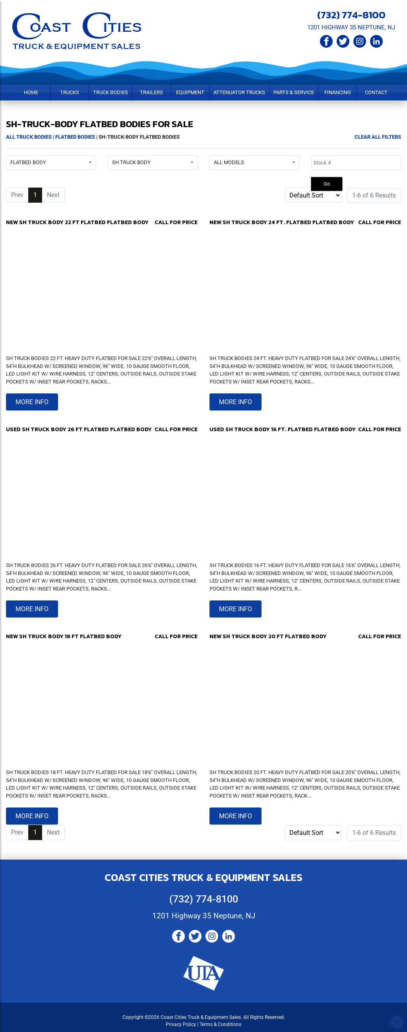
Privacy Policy (181, 1024)
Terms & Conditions (220, 1024)
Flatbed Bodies (75, 137)
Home (31, 92)
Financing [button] (337, 92)
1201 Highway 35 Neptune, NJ (203, 915)
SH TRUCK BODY (131, 162)
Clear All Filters (378, 137)
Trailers (151, 92)
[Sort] (313, 195)
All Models (229, 162)
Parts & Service (293, 92)
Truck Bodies (110, 92)
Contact (376, 92)
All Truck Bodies (29, 137)
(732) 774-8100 (351, 14)
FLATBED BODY (28, 162)
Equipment (190, 92)
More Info (32, 402)
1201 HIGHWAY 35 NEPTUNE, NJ (351, 27)
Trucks (69, 92)
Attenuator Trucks (239, 92)
